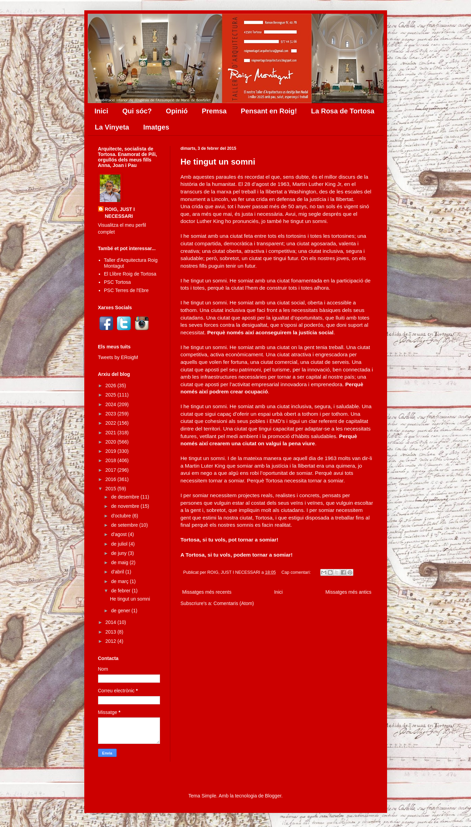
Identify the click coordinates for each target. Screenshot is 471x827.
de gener (121, 610)
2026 (111, 385)
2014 (111, 622)
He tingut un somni (218, 161)
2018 (111, 460)
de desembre (126, 497)
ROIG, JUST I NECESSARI (120, 212)
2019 (111, 451)
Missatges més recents (207, 592)
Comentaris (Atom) (234, 603)
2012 (111, 641)
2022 (111, 423)
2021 (111, 432)
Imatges (156, 127)
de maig (120, 562)
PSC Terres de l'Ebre (126, 290)
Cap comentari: (296, 572)
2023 (111, 413)
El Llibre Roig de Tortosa (130, 274)
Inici (101, 111)
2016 (111, 479)
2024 (111, 404)
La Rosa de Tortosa (342, 111)
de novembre (126, 506)
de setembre (125, 525)
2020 (111, 442)
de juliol (120, 544)
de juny (119, 553)
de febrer (121, 590)
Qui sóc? (137, 111)
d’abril (118, 571)
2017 (111, 470)
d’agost (119, 534)
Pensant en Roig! (269, 111)
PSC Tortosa (117, 282)
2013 (111, 632)
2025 (111, 395)
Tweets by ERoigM (118, 357)
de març (120, 581)
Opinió (177, 111)
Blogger (273, 795)
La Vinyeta (112, 127)
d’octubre (121, 515)
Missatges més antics (348, 592)
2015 (111, 488)
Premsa (214, 111)
